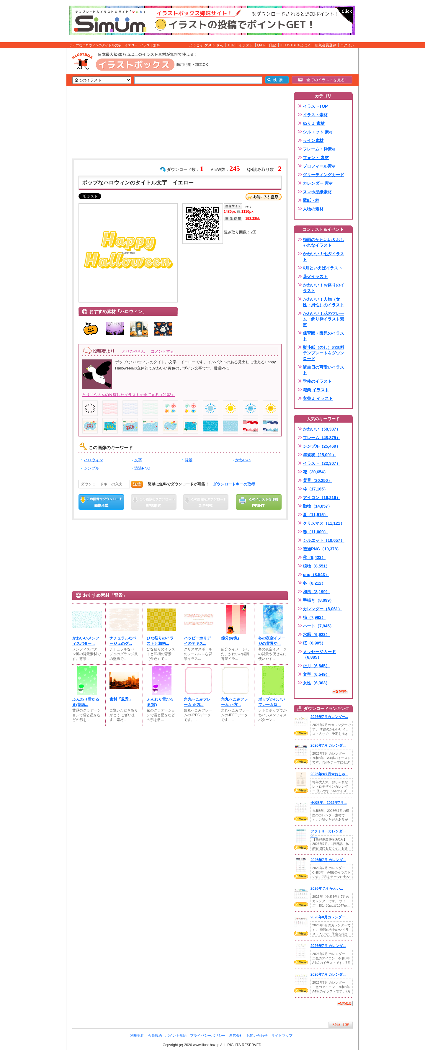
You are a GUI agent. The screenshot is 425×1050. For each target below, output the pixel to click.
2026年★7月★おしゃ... (329, 774)
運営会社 (236, 1035)
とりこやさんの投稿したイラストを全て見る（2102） (128, 394)
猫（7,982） (314, 617)
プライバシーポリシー (207, 1035)
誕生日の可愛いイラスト (323, 370)
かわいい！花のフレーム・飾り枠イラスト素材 (323, 319)
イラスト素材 (315, 114)
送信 (137, 484)
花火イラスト (315, 276)
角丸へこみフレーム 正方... (197, 702)
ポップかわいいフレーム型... (271, 702)
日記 (272, 45)
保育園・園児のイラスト (323, 336)
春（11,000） (315, 531)
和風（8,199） (316, 591)
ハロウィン (93, 460)
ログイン (347, 45)
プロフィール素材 (319, 166)
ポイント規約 (176, 1035)
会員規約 (155, 1035)
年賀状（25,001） (319, 454)
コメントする (162, 351)
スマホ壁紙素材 (317, 191)
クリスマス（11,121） (323, 523)
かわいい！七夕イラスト (323, 256)
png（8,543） (316, 574)
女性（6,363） (316, 683)
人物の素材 (313, 209)
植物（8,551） (316, 566)
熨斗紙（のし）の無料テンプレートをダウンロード (323, 353)
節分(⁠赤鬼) (230, 638)
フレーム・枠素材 (319, 149)
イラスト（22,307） (321, 463)
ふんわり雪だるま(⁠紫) (160, 702)
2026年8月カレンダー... (329, 917)
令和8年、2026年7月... (328, 803)
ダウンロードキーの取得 (234, 484)
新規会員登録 (325, 45)
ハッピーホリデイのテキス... (197, 641)
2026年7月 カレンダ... (328, 745)
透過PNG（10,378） (322, 549)
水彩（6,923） (316, 634)
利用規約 (137, 1035)
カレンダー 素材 (318, 183)
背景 (188, 460)
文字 (138, 460)
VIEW (301, 733)
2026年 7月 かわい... (326, 889)
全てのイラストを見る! (322, 80)
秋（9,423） (314, 557)
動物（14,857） (317, 506)
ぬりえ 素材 (314, 123)
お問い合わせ (257, 1035)
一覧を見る (340, 691)
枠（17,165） (315, 489)
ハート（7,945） (318, 626)
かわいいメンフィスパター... (85, 641)
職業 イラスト (316, 389)
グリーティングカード (323, 174)
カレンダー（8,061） (322, 608)
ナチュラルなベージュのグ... (122, 641)
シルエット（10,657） (323, 540)
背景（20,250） (317, 480)
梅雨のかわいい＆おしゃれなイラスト (323, 242)
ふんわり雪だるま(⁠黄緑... (85, 702)
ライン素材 (313, 140)
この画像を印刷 (259, 502)
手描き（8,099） (318, 600)
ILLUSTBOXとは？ (295, 45)
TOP (231, 45)
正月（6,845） (316, 665)
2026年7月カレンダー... (329, 717)
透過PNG (142, 468)
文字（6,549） (316, 674)
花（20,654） (315, 472)
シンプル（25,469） (321, 446)
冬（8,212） (314, 583)
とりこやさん (133, 351)
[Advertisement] (38, 139)
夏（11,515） (315, 514)
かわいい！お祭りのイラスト (323, 288)
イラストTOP (315, 106)
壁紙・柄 (311, 200)
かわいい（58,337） (321, 429)
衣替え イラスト (318, 398)
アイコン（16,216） (321, 497)
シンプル (91, 468)
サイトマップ (281, 1035)
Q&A (261, 45)
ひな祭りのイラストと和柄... (160, 641)
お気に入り (264, 196)
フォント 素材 (316, 157)
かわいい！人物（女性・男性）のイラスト (323, 302)
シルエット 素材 (318, 132)
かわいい (243, 460)
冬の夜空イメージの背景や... (271, 641)
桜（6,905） (314, 643)
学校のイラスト (317, 381)
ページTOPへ (340, 1024)
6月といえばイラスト (322, 268)
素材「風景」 (121, 699)
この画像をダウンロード (101, 502)
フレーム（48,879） (321, 437)
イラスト (246, 45)
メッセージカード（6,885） (319, 654)
